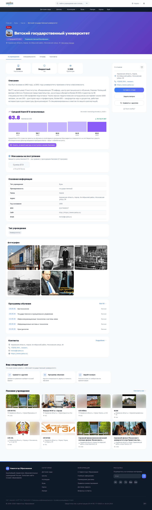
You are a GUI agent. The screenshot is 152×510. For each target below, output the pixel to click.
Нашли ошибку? (129, 109)
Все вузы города (67, 43)
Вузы (83, 9)
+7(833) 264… (19, 348)
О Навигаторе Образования (88, 472)
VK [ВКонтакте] (115, 482)
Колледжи (72, 9)
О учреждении (13, 57)
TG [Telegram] (126, 482)
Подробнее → (101, 340)
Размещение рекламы (86, 479)
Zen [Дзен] (135, 482)
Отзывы (42, 57)
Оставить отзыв (129, 90)
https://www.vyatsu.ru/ (19, 353)
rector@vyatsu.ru (17, 350)
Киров (23, 23)
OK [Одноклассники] (121, 482)
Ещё (109, 9)
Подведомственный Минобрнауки (36, 39)
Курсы (101, 9)
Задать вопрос (129, 96)
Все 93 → (102, 303)
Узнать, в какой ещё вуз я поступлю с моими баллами (32, 145)
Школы (60, 9)
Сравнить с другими (129, 103)
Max (130, 482)
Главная (9, 23)
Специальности (29, 57)
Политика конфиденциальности (42, 500)
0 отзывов (118, 67)
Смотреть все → (140, 391)
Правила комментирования (88, 483)
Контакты (53, 57)
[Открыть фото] (24, 257)
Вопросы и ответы (85, 491)
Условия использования (61, 500)
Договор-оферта (84, 487)
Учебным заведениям (86, 476)
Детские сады (46, 9)
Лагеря (92, 9)
